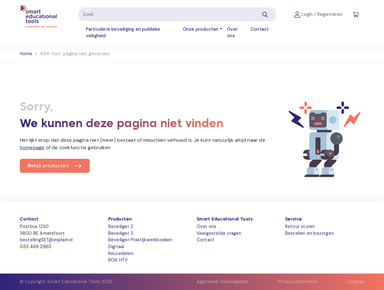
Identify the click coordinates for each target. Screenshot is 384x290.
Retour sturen (300, 226)
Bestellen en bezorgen (309, 233)
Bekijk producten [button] (48, 165)
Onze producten (201, 29)
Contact (260, 29)
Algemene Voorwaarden (222, 281)
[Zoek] (166, 14)
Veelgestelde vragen (219, 233)
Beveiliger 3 (120, 233)
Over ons (232, 32)
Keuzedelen (120, 253)
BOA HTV (118, 260)
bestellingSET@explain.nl (46, 240)
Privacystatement (297, 281)
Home (26, 53)
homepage (32, 147)
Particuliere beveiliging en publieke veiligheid (123, 32)
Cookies (355, 281)
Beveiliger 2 (120, 226)
